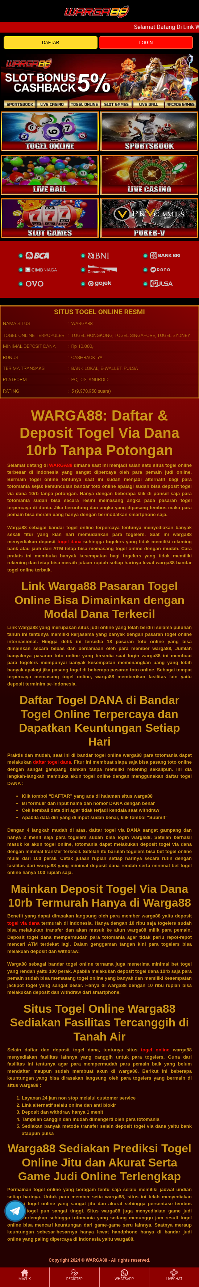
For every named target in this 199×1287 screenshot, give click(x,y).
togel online (155, 1049)
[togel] (50, 131)
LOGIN (146, 42)
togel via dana (23, 923)
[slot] (149, 131)
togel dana (69, 541)
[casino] (149, 175)
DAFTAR (50, 42)
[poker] (50, 218)
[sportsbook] (50, 175)
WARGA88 (60, 465)
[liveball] (149, 218)
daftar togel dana (52, 762)
